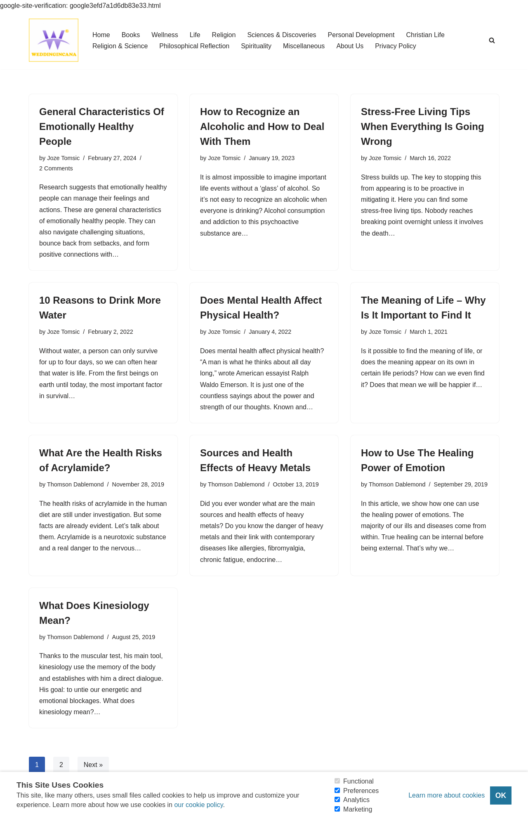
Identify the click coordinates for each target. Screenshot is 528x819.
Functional (358, 781)
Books (131, 34)
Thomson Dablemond (75, 484)
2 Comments (56, 168)
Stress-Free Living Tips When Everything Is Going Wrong (422, 126)
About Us (349, 46)
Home (101, 34)
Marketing (357, 809)
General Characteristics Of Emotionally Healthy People (101, 126)
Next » (93, 764)
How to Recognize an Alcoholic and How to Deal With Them (262, 126)
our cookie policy (198, 804)
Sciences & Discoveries (281, 34)
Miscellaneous (304, 46)
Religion (224, 34)
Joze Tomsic (63, 158)
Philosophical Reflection (194, 46)
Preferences (361, 790)
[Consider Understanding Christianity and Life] (53, 40)
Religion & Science (120, 46)
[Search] (492, 40)
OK (500, 795)
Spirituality (256, 46)
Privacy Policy (395, 46)
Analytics (356, 799)
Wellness (164, 34)
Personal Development (361, 34)
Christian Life (425, 34)
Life (195, 34)
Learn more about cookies (446, 795)
